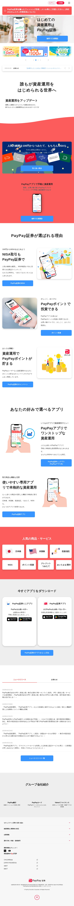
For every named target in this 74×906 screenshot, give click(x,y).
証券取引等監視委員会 (10, 862)
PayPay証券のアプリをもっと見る (37, 653)
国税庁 (6, 868)
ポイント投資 (56, 333)
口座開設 (60, 3)
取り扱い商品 (37, 168)
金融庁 (6, 866)
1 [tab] (33, 60)
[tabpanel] (37, 52)
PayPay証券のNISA (18, 283)
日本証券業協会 (8, 859)
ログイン (52, 3)
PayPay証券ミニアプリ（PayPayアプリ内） (56, 463)
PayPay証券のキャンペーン (18, 384)
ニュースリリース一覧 (37, 758)
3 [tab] (38, 60)
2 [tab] (35, 60)
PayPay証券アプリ (18, 514)
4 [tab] (40, 60)
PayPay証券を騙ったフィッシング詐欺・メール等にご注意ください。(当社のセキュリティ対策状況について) (38, 10)
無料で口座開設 (52, 38)
